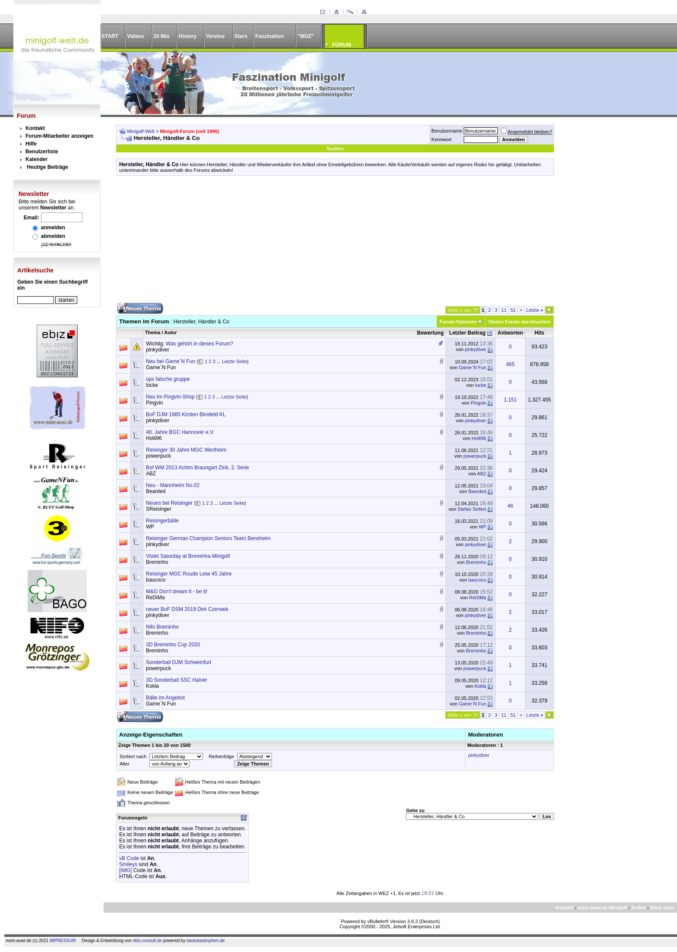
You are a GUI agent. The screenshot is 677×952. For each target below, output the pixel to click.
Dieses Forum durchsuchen (519, 321)
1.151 (510, 400)
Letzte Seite (234, 361)
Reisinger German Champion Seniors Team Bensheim (208, 538)
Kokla (152, 686)
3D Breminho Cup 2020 (173, 645)
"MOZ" (305, 36)
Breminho (157, 562)
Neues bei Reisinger (169, 503)
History (187, 36)
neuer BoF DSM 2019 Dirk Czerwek (187, 609)
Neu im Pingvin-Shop (170, 397)
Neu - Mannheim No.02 (172, 485)
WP (150, 527)
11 (503, 310)
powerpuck (158, 456)
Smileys (128, 864)
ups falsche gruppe (168, 379)
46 (510, 506)
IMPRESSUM (63, 940)
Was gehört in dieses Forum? (199, 344)
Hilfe (31, 144)
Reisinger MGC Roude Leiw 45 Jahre (189, 574)
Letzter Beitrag (467, 333)
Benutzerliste (41, 152)
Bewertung (430, 333)
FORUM (341, 45)
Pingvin (154, 403)
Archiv (638, 907)
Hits (539, 333)
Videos (135, 36)
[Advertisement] (335, 242)
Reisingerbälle (162, 521)
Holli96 (154, 438)
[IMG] (125, 870)
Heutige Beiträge (47, 167)
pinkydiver (157, 350)
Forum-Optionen (458, 321)
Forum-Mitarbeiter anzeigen (59, 136)
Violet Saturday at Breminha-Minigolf (188, 556)
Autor (170, 332)
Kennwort (441, 139)
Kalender (36, 159)
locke (152, 385)
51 (513, 310)
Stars (240, 36)
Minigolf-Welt (140, 131)
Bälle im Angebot (165, 698)
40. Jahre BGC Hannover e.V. (180, 432)
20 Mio (161, 36)
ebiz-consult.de (147, 940)
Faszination (269, 36)
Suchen (335, 148)
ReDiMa (155, 598)
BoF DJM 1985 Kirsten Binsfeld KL (186, 414)
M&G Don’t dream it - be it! (176, 591)
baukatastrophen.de (206, 940)
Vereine (215, 36)
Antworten (510, 333)
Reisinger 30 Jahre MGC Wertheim (186, 450)
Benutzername (446, 130)
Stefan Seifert (472, 509)
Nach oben (662, 907)
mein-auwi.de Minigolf (602, 907)
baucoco (155, 580)
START (109, 36)
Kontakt (35, 128)
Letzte (534, 310)
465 (510, 364)
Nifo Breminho (162, 627)
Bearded (155, 491)
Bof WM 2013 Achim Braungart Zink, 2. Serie (197, 468)
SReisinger (158, 509)
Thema (152, 332)
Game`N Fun (161, 367)
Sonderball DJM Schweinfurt (178, 662)
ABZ (151, 474)
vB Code (129, 858)
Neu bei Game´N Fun (170, 361)
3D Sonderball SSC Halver (176, 680)
